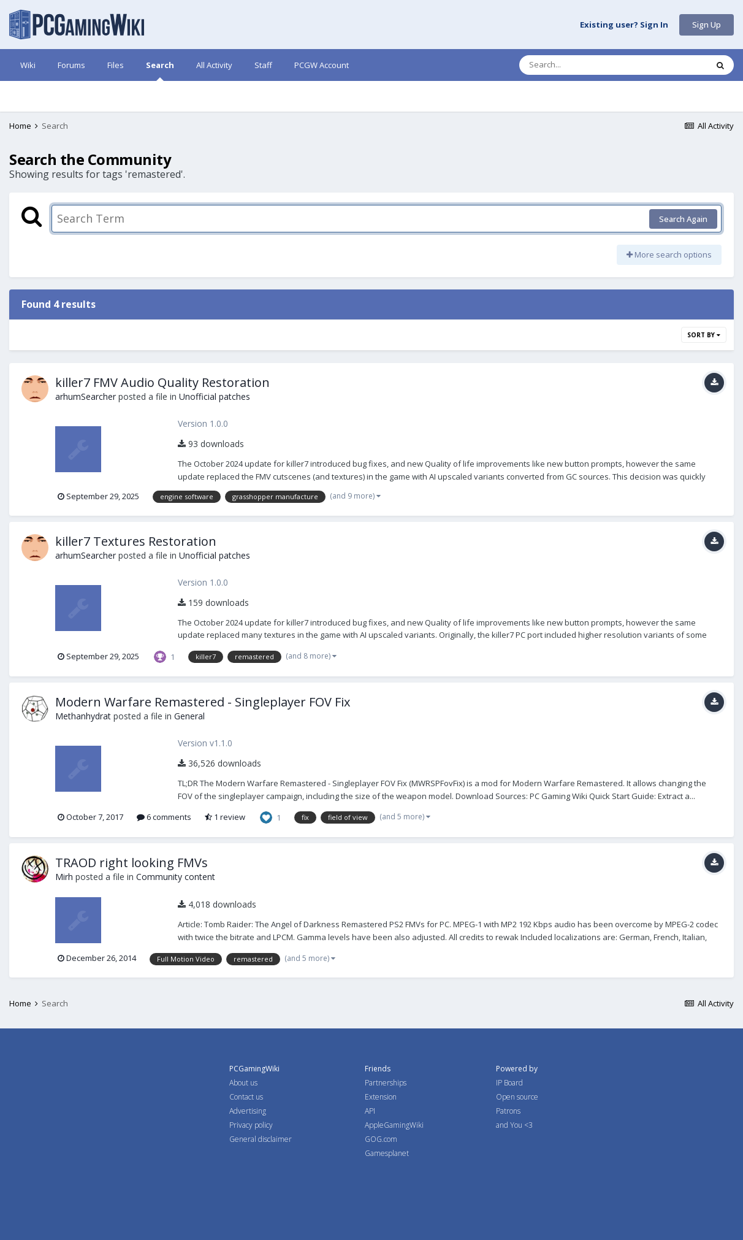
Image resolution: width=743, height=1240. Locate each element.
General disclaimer (260, 1139)
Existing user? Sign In (624, 25)
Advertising (247, 1111)
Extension (381, 1097)
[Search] (581, 65)
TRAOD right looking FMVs (131, 862)
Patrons (508, 1111)
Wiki (28, 65)
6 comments (164, 816)
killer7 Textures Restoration (135, 541)
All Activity (214, 65)
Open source (517, 1097)
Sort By (703, 335)
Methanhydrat (83, 716)
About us (243, 1082)
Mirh (64, 876)
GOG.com (381, 1139)
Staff (263, 65)
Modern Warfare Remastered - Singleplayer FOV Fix (202, 702)
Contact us (246, 1097)
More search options (669, 254)
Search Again (683, 218)
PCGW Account (321, 65)
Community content (175, 876)
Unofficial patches (214, 396)
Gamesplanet (387, 1153)
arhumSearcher (85, 396)
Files (115, 65)
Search (160, 70)
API (370, 1111)
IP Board (509, 1082)
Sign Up (706, 24)
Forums (71, 65)
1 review (225, 816)
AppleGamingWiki (394, 1125)
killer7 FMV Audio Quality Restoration (162, 382)
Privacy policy (251, 1125)
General (189, 716)
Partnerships (385, 1082)
